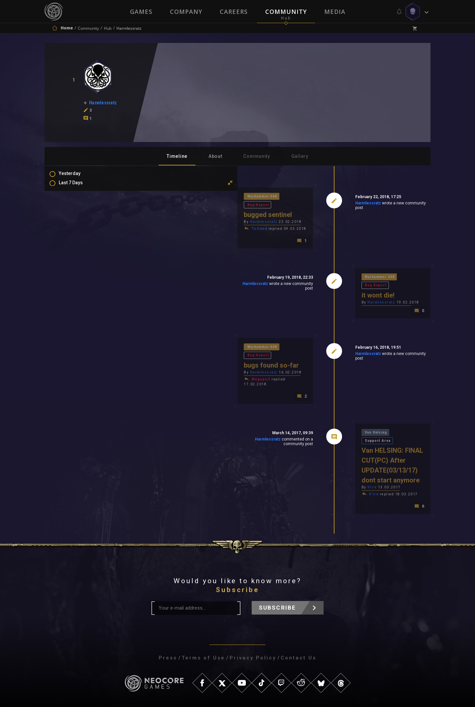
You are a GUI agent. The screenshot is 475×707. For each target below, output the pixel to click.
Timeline (177, 156)
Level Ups (75, 288)
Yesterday (76, 177)
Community (286, 12)
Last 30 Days (78, 196)
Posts (71, 250)
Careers (234, 12)
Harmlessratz (321, 204)
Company (186, 12)
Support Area (366, 409)
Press (168, 619)
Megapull (167, 360)
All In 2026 (76, 225)
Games (140, 12)
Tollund (166, 222)
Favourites (76, 279)
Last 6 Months (80, 215)
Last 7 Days (77, 187)
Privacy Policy (253, 619)
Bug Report (207, 197)
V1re (325, 447)
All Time (74, 234)
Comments (77, 260)
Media (335, 12)
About (215, 156)
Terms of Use (203, 619)
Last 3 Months (80, 206)
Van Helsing (330, 409)
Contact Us (298, 619)
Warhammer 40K (170, 197)
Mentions (75, 269)
